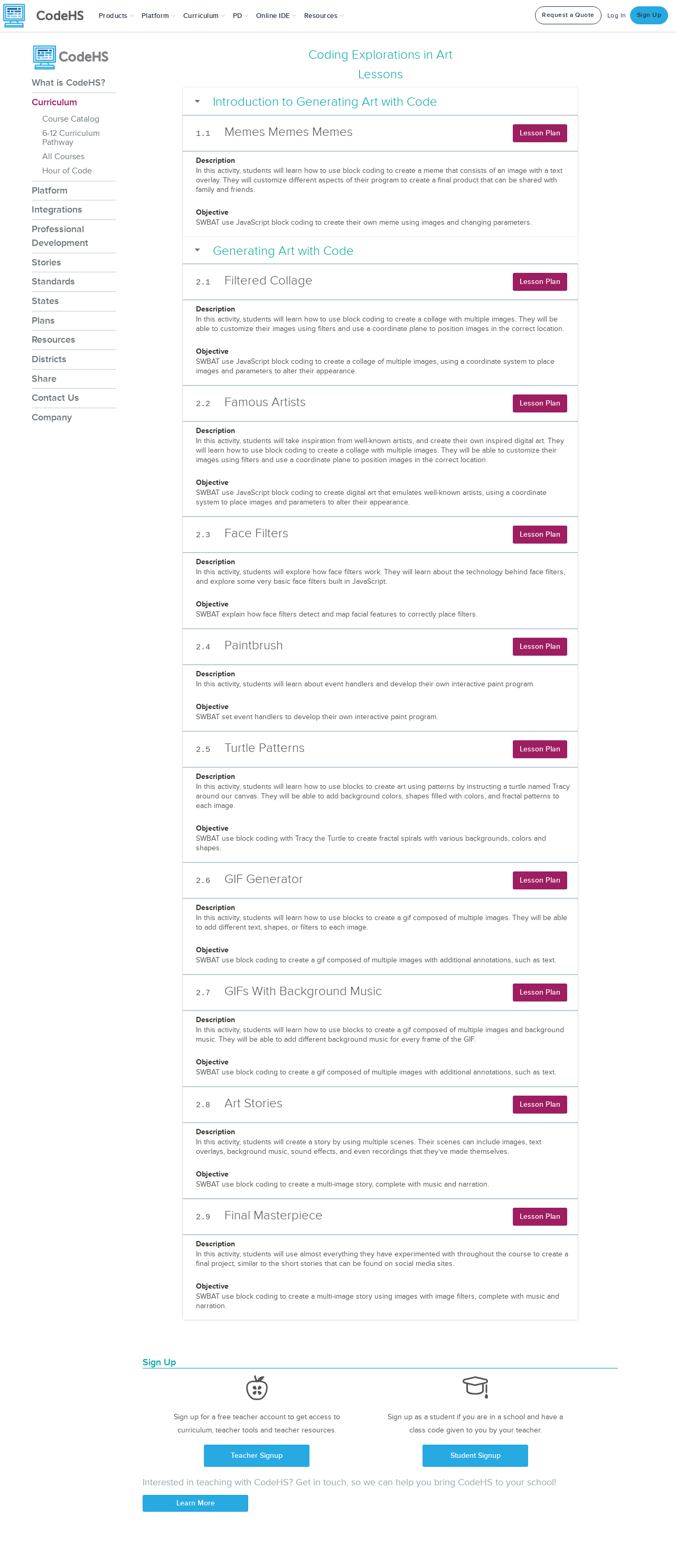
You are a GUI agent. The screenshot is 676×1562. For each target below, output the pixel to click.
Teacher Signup (257, 1455)
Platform (50, 190)
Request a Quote (568, 15)
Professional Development (60, 236)
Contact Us (55, 397)
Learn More (195, 1503)
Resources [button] (324, 16)
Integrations (57, 209)
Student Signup (475, 1455)
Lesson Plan (540, 132)
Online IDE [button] (276, 16)
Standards (53, 281)
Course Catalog (70, 119)
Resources (54, 339)
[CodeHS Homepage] (47, 16)
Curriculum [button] (204, 16)
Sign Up (649, 15)
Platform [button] (159, 16)
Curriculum (54, 102)
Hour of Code (67, 171)
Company (52, 417)
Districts (49, 359)
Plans (43, 320)
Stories (46, 262)
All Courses (63, 156)
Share (44, 378)
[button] (116, 16)
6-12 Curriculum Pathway (71, 138)
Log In (616, 16)
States (45, 301)
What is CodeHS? (68, 82)
